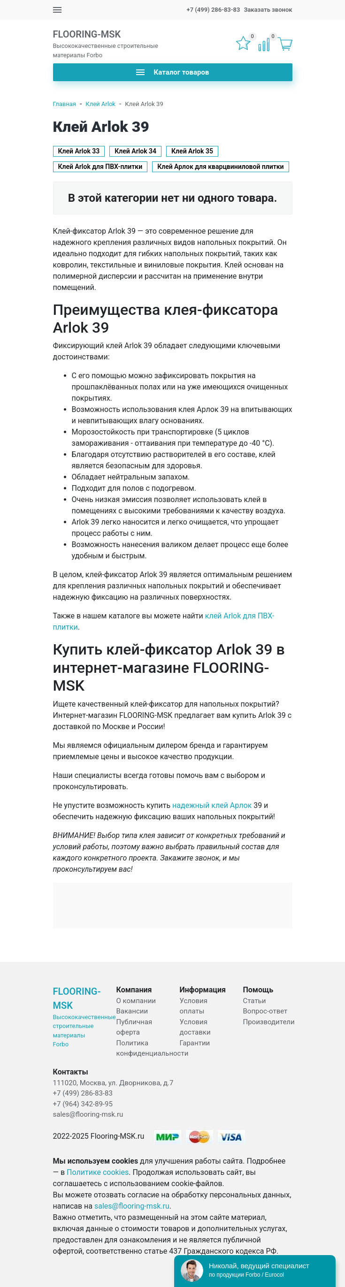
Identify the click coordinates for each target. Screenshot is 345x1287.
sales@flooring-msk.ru (88, 1114)
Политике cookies (98, 1172)
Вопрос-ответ (265, 1011)
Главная (64, 103)
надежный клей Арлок (212, 805)
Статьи (254, 1001)
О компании (136, 1001)
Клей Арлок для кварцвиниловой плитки (220, 166)
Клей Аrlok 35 (192, 151)
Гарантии (195, 1043)
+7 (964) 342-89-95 (83, 1104)
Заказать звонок (268, 9)
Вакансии (132, 1011)
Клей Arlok (100, 103)
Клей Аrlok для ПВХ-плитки (100, 166)
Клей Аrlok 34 (135, 151)
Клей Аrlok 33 (79, 151)
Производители (269, 1022)
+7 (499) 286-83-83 (213, 9)
